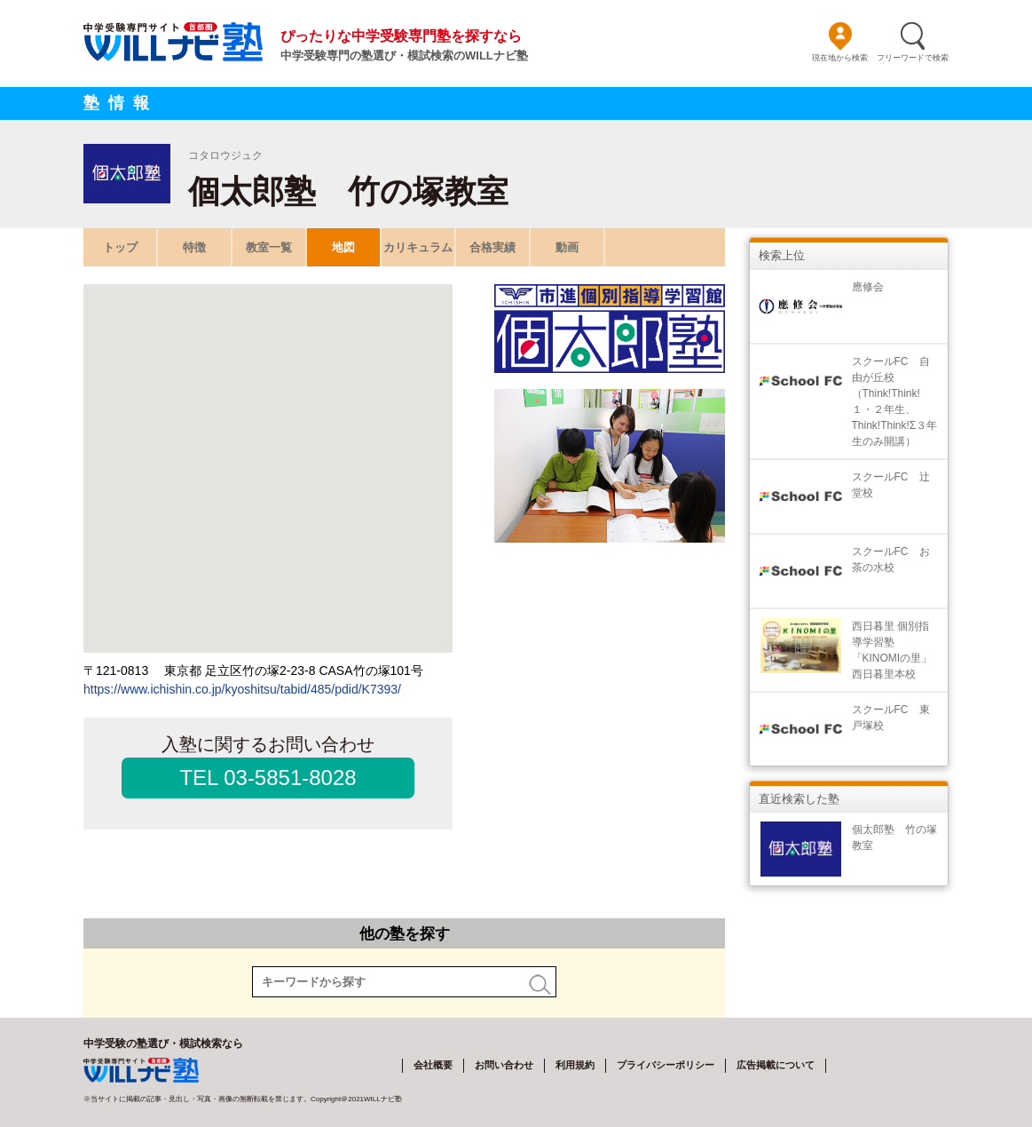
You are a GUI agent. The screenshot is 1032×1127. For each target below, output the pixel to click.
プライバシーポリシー (665, 1065)
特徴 (194, 247)
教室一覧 (269, 247)
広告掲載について (776, 1065)
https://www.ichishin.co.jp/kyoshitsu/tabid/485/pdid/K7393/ (242, 689)
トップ (120, 247)
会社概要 (433, 1065)
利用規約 (575, 1065)
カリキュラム (418, 247)
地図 (343, 247)
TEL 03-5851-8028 (267, 778)
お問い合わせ (504, 1065)
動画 (567, 247)
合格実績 (492, 247)
